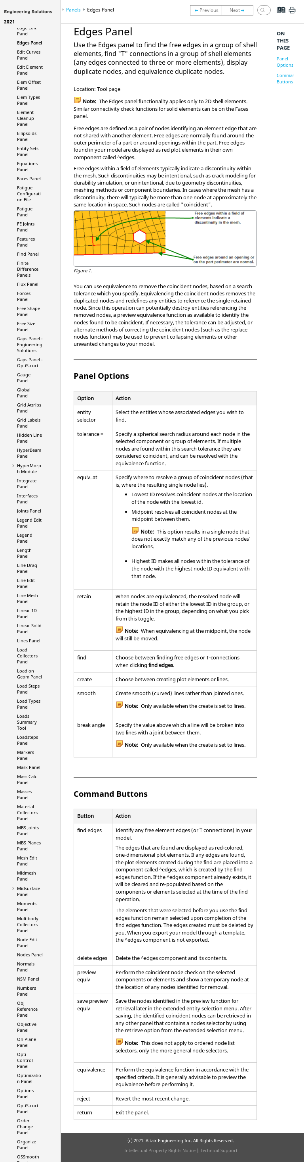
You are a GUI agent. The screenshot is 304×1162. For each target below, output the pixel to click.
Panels (73, 9)
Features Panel (26, 242)
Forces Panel (23, 296)
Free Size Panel (26, 326)
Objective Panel (26, 1027)
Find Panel (28, 254)
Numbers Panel (26, 991)
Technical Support (219, 1150)
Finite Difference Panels (27, 269)
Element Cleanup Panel (25, 118)
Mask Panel (28, 767)
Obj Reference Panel (27, 1009)
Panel (27, 1108)
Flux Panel (27, 284)
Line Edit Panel (26, 583)
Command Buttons (287, 78)
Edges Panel (29, 43)
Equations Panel (27, 166)
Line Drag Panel (27, 568)
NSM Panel (28, 979)
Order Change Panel (25, 1126)
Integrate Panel (26, 483)
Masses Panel (24, 794)
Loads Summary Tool (27, 722)
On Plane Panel (26, 1042)
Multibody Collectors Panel (27, 924)
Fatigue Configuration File (29, 193)
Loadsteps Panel (27, 740)
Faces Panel (29, 178)
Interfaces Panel (27, 499)
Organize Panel (26, 1144)
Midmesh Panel (26, 876)
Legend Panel (24, 538)
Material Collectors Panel (27, 812)
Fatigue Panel (24, 212)
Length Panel (24, 553)
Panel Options (285, 62)
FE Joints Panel (25, 227)
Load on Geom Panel (29, 674)
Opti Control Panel (25, 1060)
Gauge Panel (23, 377)
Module (29, 468)
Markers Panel (25, 755)
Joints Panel (29, 511)
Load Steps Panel (28, 689)
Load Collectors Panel (27, 656)
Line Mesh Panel (27, 598)
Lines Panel (28, 641)
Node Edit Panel (27, 942)
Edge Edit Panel (26, 31)
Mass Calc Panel (27, 779)
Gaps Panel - (30, 344)
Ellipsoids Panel (26, 136)
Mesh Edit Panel (27, 861)
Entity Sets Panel (27, 151)
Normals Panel (25, 967)
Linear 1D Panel (27, 613)
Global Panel (23, 393)
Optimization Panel (29, 1078)
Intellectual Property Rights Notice (160, 1150)
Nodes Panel (30, 955)
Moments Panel (26, 906)
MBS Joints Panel (28, 830)
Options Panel (25, 1093)
